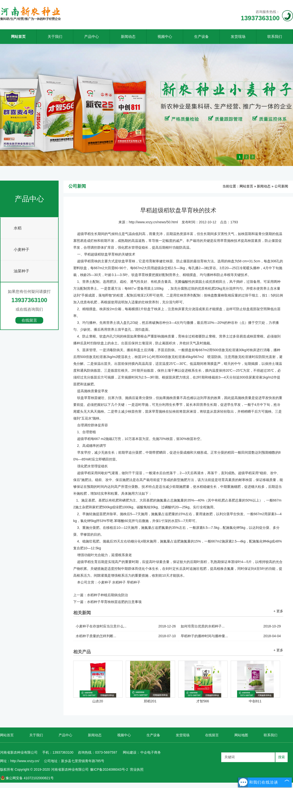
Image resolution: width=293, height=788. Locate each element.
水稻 (17, 228)
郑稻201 (150, 701)
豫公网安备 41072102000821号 (27, 778)
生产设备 (201, 36)
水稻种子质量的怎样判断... (126, 636)
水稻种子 (119, 582)
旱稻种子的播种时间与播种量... (231, 636)
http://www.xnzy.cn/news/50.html (153, 222)
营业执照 (137, 769)
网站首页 (18, 36)
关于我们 (55, 36)
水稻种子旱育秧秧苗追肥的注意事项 (114, 602)
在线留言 (29, 320)
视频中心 (164, 36)
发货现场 (238, 36)
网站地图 (241, 735)
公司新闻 (281, 186)
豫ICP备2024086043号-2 (109, 769)
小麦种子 (21, 249)
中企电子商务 (150, 752)
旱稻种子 (133, 582)
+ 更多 (278, 611)
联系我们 (274, 36)
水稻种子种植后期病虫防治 (107, 595)
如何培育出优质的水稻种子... (231, 626)
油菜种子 (21, 271)
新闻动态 (128, 36)
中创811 (255, 701)
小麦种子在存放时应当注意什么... (126, 626)
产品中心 (91, 36)
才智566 (202, 701)
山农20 (97, 701)
